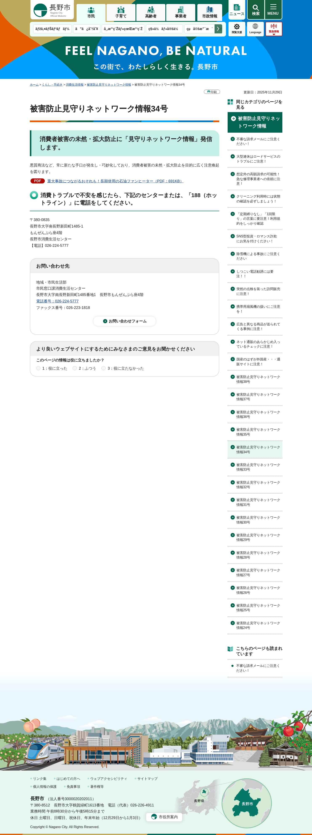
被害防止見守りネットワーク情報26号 (258, 590)
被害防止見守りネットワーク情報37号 (258, 397)
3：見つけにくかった (137, 391)
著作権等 (97, 786)
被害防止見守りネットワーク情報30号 (258, 520)
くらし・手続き (52, 84)
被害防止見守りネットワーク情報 (109, 84)
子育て (121, 16)
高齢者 (151, 16)
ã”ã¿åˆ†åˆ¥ (86, 29)
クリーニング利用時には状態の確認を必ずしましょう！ (258, 199)
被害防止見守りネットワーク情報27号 (258, 572)
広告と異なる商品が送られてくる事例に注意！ (258, 326)
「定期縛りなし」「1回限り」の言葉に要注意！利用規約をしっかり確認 (258, 218)
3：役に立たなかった (126, 372)
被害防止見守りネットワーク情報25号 (258, 608)
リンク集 (39, 778)
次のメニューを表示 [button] (218, 28)
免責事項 (73, 786)
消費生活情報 (75, 84)
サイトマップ (147, 778)
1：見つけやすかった (60, 391)
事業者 (180, 16)
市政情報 (209, 16)
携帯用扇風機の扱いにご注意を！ (258, 309)
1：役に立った (54, 372)
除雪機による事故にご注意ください (258, 256)
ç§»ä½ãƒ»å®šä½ (164, 29)
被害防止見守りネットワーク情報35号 (258, 432)
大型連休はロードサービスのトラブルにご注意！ (258, 159)
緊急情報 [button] (274, 31)
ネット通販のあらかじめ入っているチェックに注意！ (258, 344)
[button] (256, 10)
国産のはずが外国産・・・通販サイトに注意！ (258, 361)
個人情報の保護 (45, 786)
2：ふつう (87, 372)
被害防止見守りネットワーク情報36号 (258, 414)
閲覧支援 (237, 32)
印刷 (214, 92)
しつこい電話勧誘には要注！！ (254, 274)
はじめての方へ (68, 778)
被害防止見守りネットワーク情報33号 (258, 467)
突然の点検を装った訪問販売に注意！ (258, 291)
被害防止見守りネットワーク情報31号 (258, 502)
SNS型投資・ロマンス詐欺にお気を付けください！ (256, 238)
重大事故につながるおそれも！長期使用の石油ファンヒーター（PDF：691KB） (115, 181)
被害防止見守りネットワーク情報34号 (258, 449)
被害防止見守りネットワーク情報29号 (258, 537)
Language (255, 32)
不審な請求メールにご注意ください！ (258, 141)
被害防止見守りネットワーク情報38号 (258, 379)
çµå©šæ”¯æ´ (200, 29)
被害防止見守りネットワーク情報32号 (258, 485)
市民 (91, 16)
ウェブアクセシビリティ (108, 778)
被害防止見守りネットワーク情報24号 (258, 625)
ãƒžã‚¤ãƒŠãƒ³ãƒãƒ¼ (53, 29)
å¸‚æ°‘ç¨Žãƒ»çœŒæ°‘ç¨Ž (123, 29)
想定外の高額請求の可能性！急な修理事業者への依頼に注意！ (258, 178)
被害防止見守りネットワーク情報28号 (258, 555)
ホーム (34, 84)
